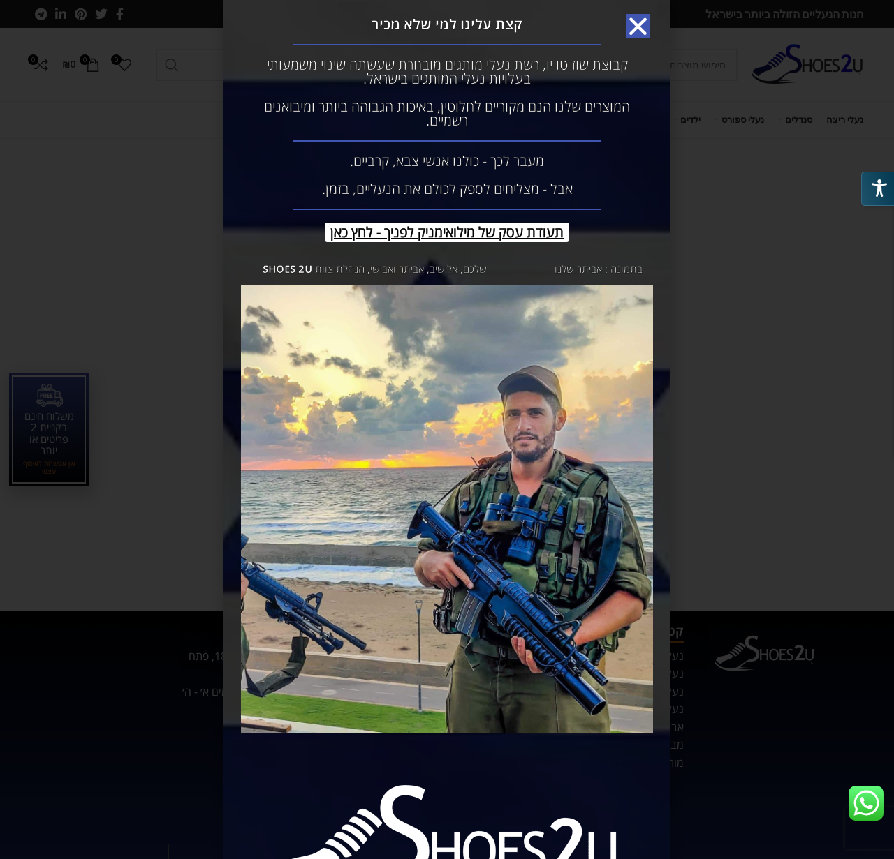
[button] (638, 26)
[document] (447, 429)
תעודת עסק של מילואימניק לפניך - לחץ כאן (447, 232)
